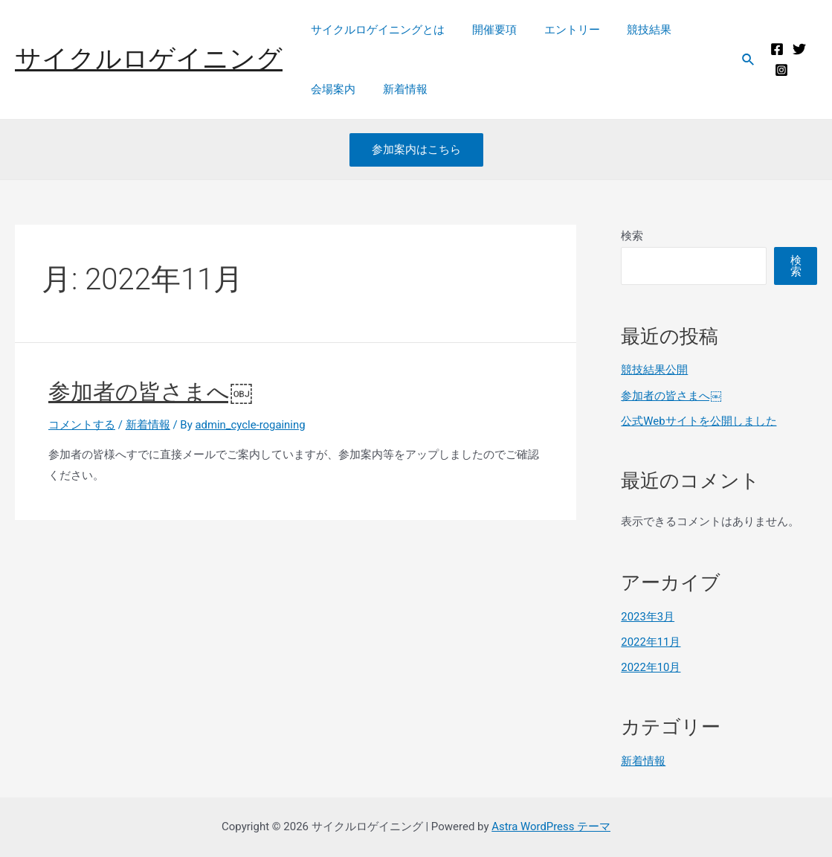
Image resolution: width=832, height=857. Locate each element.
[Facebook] (774, 49)
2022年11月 (651, 642)
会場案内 (331, 89)
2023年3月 (647, 616)
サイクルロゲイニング (149, 59)
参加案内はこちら (416, 149)
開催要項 (487, 29)
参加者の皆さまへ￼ (150, 392)
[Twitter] (797, 49)
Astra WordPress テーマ (551, 826)
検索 (632, 236)
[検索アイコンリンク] (745, 60)
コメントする (81, 424)
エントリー (559, 29)
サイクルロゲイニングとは (375, 29)
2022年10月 (651, 667)
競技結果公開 (654, 369)
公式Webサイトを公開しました (698, 421)
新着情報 (397, 89)
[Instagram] (779, 70)
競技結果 (632, 29)
